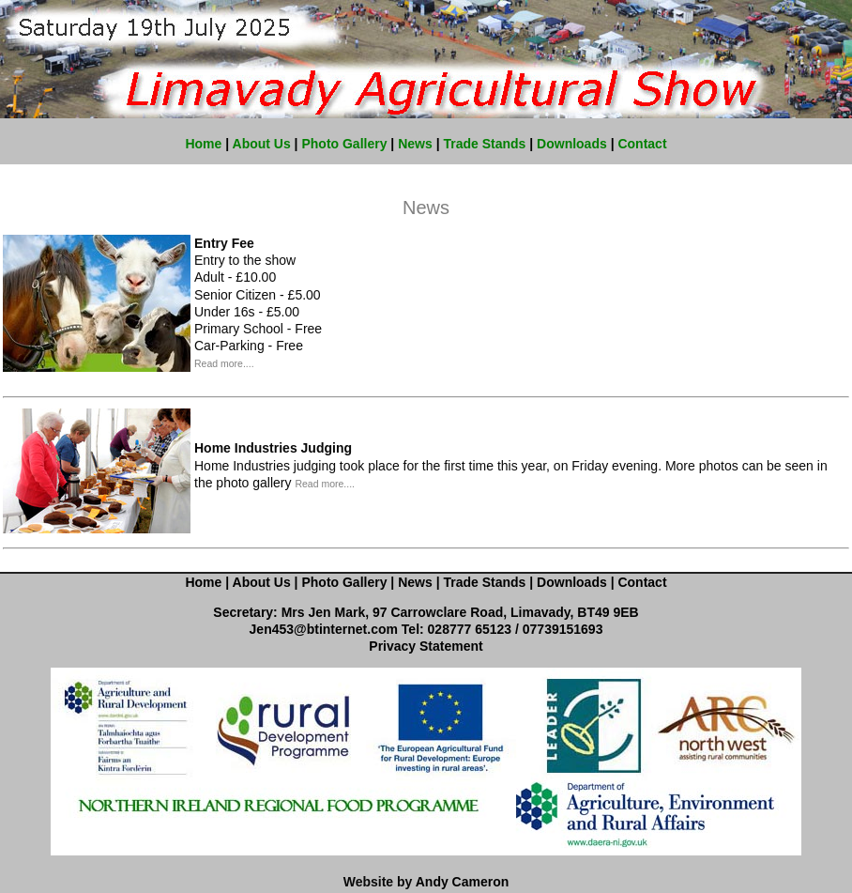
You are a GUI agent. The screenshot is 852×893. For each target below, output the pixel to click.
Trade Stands (484, 143)
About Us (262, 143)
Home (203, 143)
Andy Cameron (463, 881)
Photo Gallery (344, 143)
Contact (641, 143)
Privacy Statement (425, 646)
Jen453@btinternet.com (324, 629)
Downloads (572, 143)
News (415, 143)
